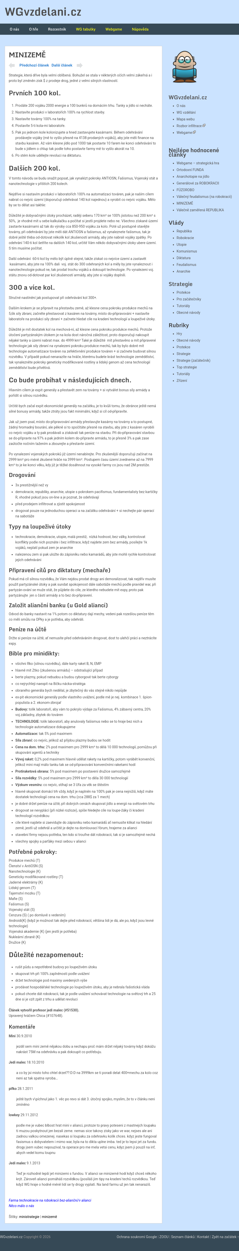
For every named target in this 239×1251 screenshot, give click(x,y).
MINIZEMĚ (185, 203)
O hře (33, 29)
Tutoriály (183, 306)
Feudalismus (187, 265)
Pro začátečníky (189, 299)
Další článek (62, 65)
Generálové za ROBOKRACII (198, 183)
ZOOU (164, 1237)
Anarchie (183, 271)
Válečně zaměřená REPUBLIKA (200, 210)
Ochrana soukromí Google (137, 1237)
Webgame (113, 29)
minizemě (49, 1217)
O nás (14, 29)
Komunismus (187, 251)
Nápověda (140, 29)
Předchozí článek (34, 65)
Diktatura (184, 258)
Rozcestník (57, 29)
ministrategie (29, 1217)
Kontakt (203, 1237)
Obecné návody (188, 313)
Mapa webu (186, 119)
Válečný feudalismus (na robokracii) (204, 197)
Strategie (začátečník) (193, 360)
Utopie (182, 245)
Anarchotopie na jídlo (193, 177)
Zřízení (182, 381)
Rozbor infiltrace (189, 126)
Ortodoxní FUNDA (190, 170)
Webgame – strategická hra (198, 163)
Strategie (181, 284)
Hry (179, 334)
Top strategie (187, 367)
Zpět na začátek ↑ (225, 1237)
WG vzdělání (186, 112)
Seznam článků (183, 1237)
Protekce (183, 292)
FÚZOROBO (185, 190)
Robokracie (185, 238)
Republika (184, 231)
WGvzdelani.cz (43, 11)
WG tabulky (86, 29)
